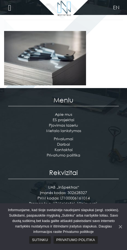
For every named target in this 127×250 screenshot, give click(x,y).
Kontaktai (64, 149)
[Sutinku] (120, 226)
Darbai (63, 144)
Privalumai (63, 138)
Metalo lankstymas (63, 130)
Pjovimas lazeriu (63, 125)
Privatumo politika (63, 155)
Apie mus (63, 114)
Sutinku (40, 240)
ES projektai (63, 119)
